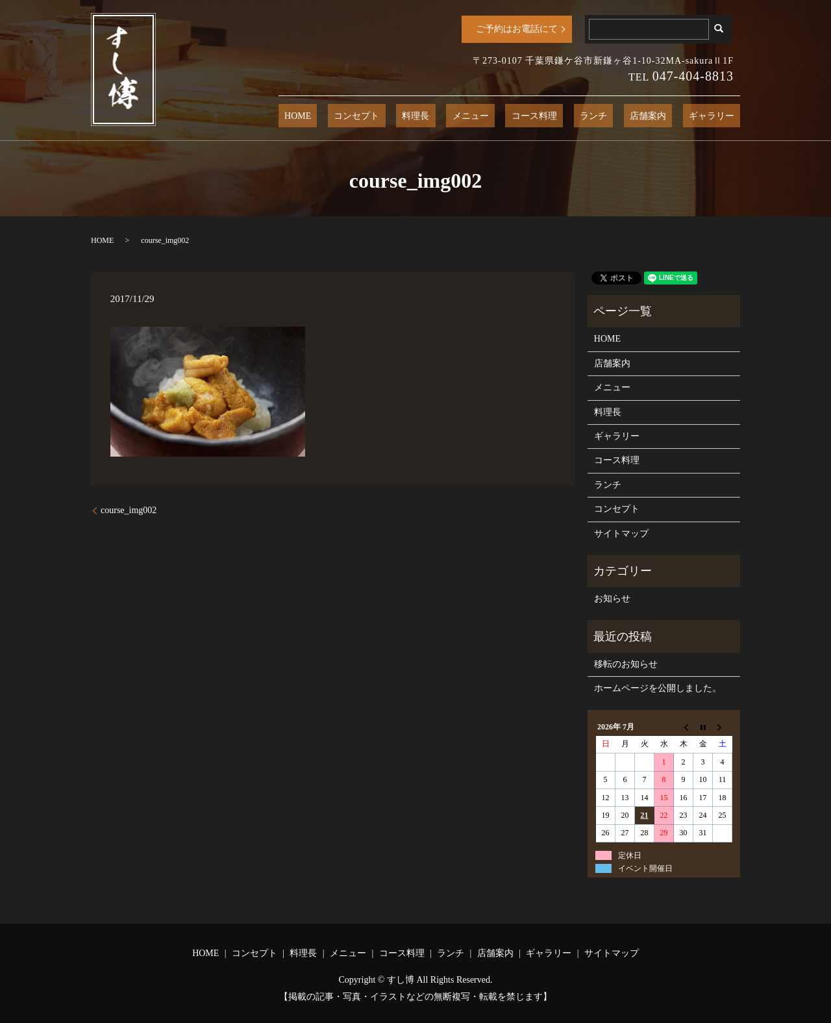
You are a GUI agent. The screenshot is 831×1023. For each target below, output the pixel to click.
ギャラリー (717, 116)
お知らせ (612, 598)
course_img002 (128, 510)
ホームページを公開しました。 (657, 688)
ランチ (622, 116)
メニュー (524, 116)
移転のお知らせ (626, 664)
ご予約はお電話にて (517, 29)
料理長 (481, 116)
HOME (386, 116)
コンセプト (433, 116)
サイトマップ (621, 533)
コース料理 (576, 116)
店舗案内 (665, 116)
